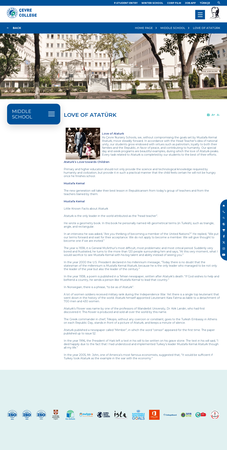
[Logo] (22, 17)
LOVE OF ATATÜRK (206, 28)
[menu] (200, 14)
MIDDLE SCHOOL (172, 28)
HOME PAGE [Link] (144, 28)
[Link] (126, 3)
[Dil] (205, 3)
